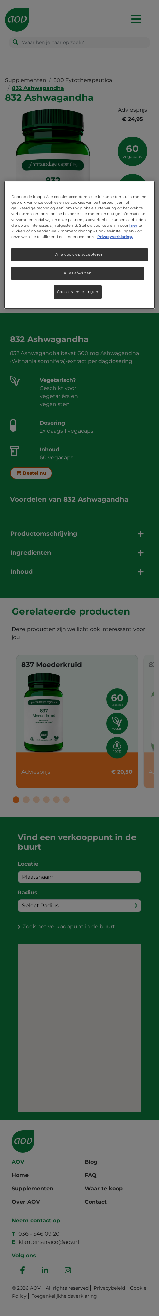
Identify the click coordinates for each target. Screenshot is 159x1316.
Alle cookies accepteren (79, 254)
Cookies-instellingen (77, 291)
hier (133, 225)
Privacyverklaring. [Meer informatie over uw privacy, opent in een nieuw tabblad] (115, 236)
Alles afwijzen (78, 273)
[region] (79, 245)
